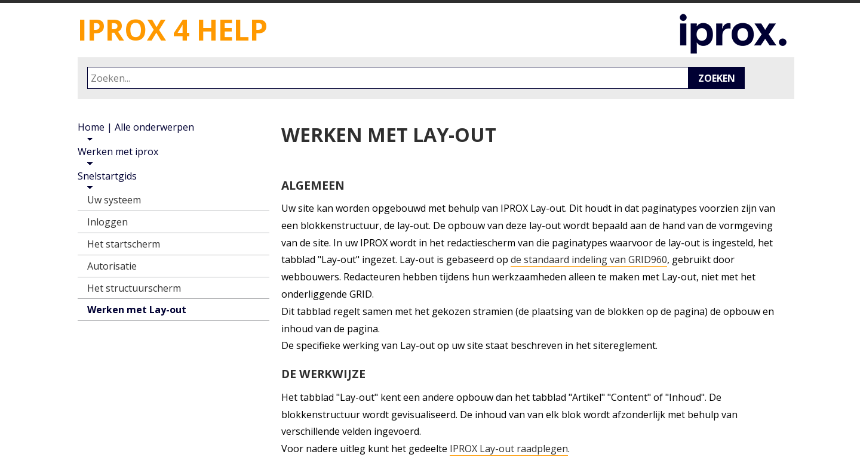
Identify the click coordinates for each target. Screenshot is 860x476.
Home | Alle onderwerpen (136, 127)
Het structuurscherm (134, 288)
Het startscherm (123, 244)
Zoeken (716, 78)
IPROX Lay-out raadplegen (509, 448)
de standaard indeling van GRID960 (589, 260)
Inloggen (107, 221)
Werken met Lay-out (136, 309)
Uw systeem (114, 199)
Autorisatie (112, 266)
